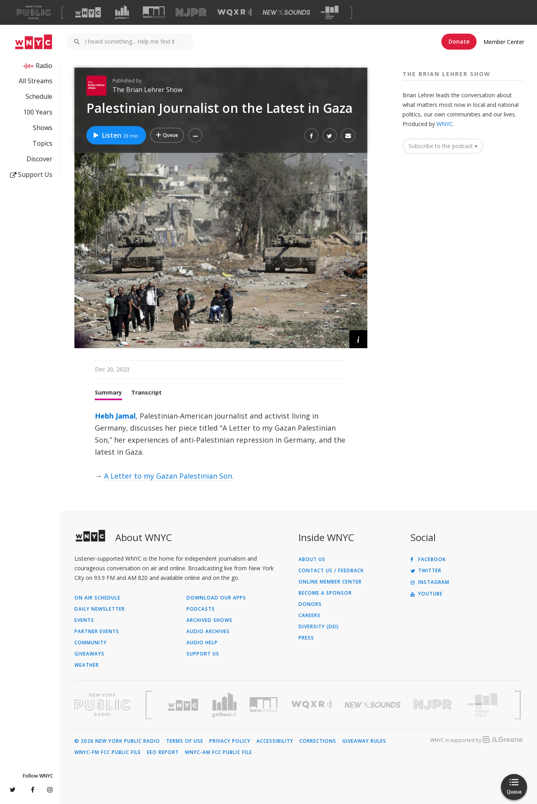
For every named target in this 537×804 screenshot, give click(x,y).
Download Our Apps (216, 597)
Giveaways (89, 654)
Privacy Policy (229, 741)
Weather (86, 665)
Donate (459, 41)
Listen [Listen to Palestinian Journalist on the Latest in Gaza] (115, 135)
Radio (44, 65)
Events (84, 620)
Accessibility (274, 741)
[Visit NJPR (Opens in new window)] (191, 12)
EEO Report (163, 752)
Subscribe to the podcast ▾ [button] (443, 146)
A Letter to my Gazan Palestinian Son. (169, 476)
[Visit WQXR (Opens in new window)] (234, 12)
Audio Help (202, 642)
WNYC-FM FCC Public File (107, 752)
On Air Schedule (97, 597)
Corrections (317, 741)
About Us (312, 559)
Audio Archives (208, 631)
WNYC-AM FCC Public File (218, 752)
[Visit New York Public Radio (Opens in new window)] (102, 705)
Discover (39, 158)
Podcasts (200, 609)
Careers (310, 615)
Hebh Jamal (115, 416)
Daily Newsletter (99, 609)
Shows (42, 127)
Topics (42, 143)
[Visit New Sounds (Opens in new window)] (286, 12)
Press (306, 638)
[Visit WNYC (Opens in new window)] (88, 12)
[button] (195, 135)
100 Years (37, 112)
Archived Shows (209, 620)
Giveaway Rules (364, 741)
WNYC (445, 124)
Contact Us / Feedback (331, 570)
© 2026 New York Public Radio (117, 741)
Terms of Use (184, 741)
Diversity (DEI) (319, 626)
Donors (310, 604)
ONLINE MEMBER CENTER (330, 581)
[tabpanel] (220, 446)
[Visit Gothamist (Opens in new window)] (122, 12)
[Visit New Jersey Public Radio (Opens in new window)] (434, 705)
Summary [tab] (108, 392)
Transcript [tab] (146, 392)
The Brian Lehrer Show (147, 89)
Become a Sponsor (325, 593)
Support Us (31, 174)
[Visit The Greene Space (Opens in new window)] (330, 13)
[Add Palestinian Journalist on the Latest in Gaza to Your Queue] (167, 135)
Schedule (39, 96)
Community (90, 642)
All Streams (35, 80)
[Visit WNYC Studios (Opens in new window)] (154, 12)
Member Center (503, 42)
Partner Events (96, 631)
